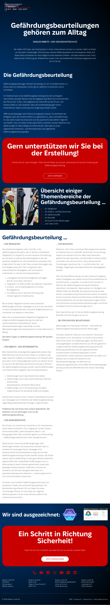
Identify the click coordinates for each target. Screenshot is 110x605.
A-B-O (78, 5)
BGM (84, 5)
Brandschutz (41, 5)
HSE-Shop (21, 6)
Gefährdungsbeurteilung (61, 5)
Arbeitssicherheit (24, 5)
